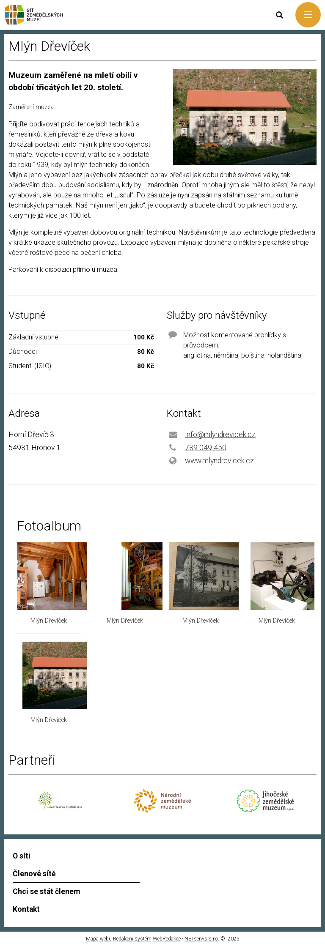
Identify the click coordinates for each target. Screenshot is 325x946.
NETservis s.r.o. (202, 939)
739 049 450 (205, 447)
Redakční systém (132, 939)
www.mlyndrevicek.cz (219, 461)
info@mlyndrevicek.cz (220, 434)
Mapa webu (99, 939)
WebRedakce (167, 939)
